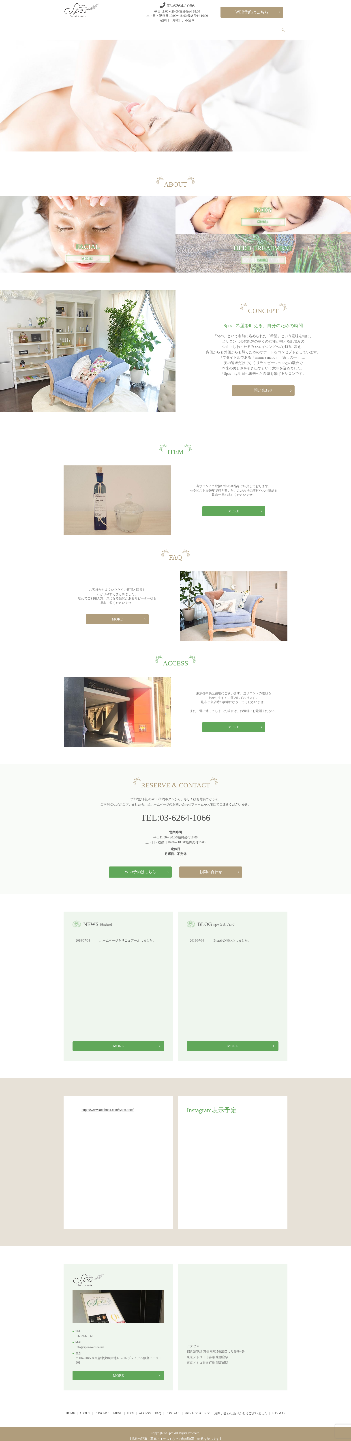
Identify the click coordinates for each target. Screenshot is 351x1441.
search (285, 29)
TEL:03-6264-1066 (175, 814)
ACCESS (231, 28)
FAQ (248, 28)
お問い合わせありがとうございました (241, 1409)
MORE (262, 218)
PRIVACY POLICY (197, 1409)
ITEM (212, 28)
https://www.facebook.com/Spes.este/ (107, 1106)
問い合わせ (263, 386)
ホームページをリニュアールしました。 (127, 936)
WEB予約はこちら (251, 12)
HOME (134, 28)
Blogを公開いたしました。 (232, 936)
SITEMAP (278, 1409)
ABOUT (153, 28)
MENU (195, 28)
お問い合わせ (211, 867)
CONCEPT (174, 28)
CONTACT (267, 28)
